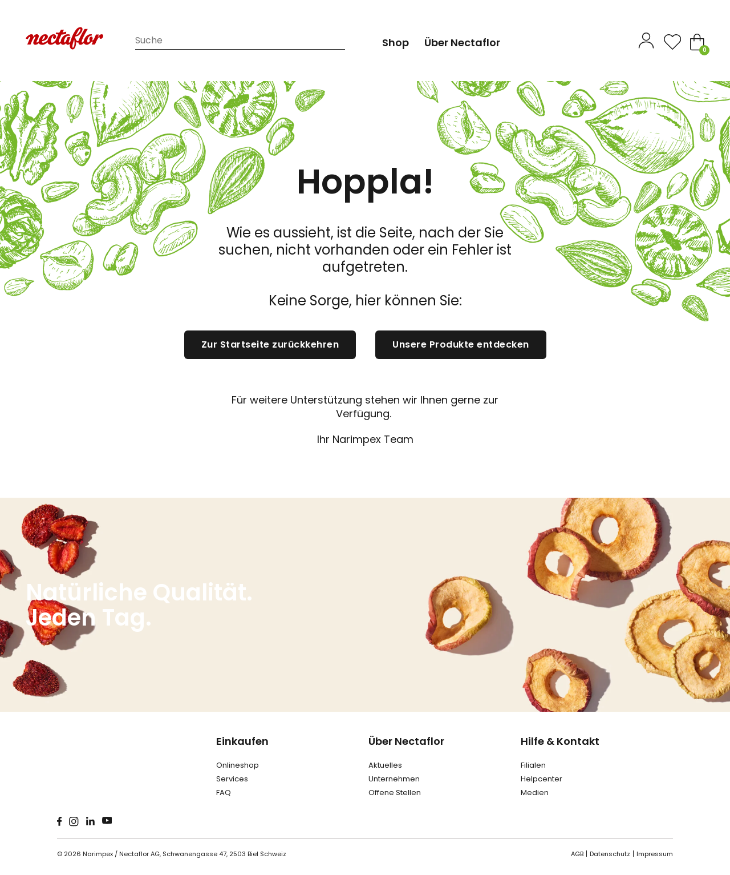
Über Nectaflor (406, 741)
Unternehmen (394, 778)
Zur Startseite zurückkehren (270, 344)
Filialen (533, 765)
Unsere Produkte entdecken (460, 344)
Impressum (654, 853)
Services (232, 778)
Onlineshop (237, 765)
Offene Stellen (394, 792)
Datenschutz (610, 853)
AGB (577, 853)
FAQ (223, 792)
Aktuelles (385, 765)
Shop (395, 42)
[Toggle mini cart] (697, 42)
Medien (535, 792)
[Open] (672, 42)
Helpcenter (541, 778)
